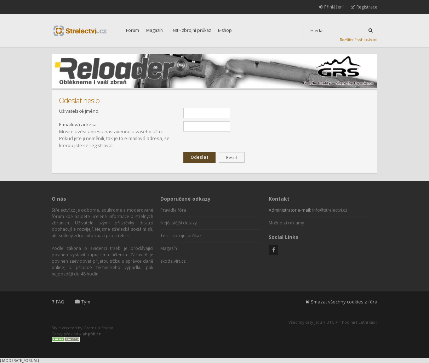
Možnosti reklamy (286, 223)
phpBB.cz (91, 333)
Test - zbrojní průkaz (190, 30)
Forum (132, 30)
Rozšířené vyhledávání (358, 39)
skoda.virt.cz (172, 261)
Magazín (154, 30)
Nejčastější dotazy (178, 223)
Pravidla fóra (173, 210)
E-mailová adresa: (78, 124)
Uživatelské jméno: (79, 111)
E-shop (225, 30)
